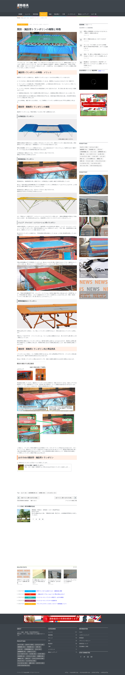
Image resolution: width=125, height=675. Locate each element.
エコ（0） (102, 156)
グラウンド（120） (31, 656)
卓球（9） (82, 161)
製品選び (56, 14)
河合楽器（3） (92, 149)
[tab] (81, 24)
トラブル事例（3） (90, 158)
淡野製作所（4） (102, 151)
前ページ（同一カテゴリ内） (27, 497)
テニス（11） (21, 660)
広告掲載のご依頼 (83, 646)
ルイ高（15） (101, 154)
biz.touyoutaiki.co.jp (85, 672)
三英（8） (38, 646)
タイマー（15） (40, 663)
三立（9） (100, 149)
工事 (63, 14)
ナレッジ (43, 14)
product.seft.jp (95, 672)
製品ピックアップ (83, 14)
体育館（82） (41, 656)
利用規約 (81, 637)
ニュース (27, 14)
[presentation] (81, 24)
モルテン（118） (84, 147)
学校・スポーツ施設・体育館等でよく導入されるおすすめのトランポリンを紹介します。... (47, 467)
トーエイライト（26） (85, 156)
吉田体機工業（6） (33, 492)
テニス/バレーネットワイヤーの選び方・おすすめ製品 (50, 597)
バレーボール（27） (96, 163)
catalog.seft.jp (104, 672)
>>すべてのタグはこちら (96, 165)
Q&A (50, 14)
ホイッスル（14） (84, 165)
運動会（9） (100, 158)
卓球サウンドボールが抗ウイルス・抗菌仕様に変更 (49, 591)
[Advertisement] (79, 6)
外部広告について (83, 643)
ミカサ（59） (41, 653)
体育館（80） (42, 492)
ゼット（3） (38, 649)
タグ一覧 (93, 14)
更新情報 (35, 14)
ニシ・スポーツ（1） (91, 154)
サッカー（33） (90, 161)
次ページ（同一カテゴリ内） (66, 497)
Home (20, 14)
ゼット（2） (93, 151)
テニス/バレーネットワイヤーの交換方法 (46, 600)
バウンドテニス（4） (100, 161)
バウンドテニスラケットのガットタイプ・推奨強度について (51, 603)
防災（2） (82, 158)
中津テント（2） (31, 651)
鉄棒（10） (32, 663)
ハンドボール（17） (85, 163)
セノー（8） (24, 492)
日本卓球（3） (21, 656)
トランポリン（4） (51, 492)
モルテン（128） (30, 644)
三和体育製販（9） (84, 151)
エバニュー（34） (39, 644)
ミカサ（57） (95, 156)
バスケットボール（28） (38, 658)
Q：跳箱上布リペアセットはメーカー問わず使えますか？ (50, 594)
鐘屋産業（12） (83, 149)
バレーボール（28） (22, 663)
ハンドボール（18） (31, 660)
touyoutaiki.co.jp (74, 672)
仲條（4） (82, 154)
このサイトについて (84, 635)
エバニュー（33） (94, 147)
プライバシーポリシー (84, 640)
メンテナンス (71, 14)
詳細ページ (101, 71)
